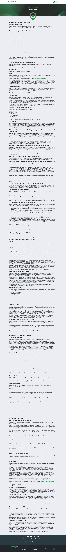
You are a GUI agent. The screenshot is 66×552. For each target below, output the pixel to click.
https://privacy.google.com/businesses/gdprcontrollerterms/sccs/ (40, 479)
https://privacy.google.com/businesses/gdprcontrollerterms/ (18, 479)
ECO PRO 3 (26, 1)
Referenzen (38, 1)
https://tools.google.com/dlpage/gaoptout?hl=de (32, 378)
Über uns (47, 1)
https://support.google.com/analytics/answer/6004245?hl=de (19, 381)
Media (34, 1)
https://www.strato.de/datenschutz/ (40, 78)
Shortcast (43, 1)
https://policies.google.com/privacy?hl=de (18, 459)
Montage (30, 1)
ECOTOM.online (20, 1)
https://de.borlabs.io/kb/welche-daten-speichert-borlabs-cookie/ (27, 282)
